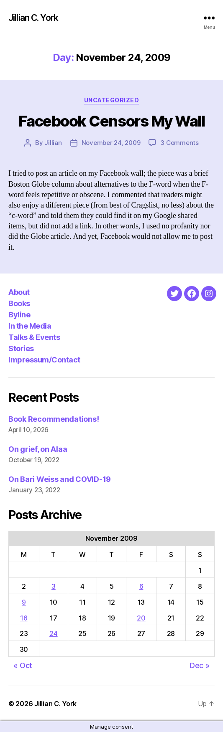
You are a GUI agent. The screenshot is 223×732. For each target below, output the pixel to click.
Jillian (53, 143)
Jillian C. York (33, 17)
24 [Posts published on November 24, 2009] (53, 633)
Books (19, 303)
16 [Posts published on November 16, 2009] (23, 618)
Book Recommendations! (53, 419)
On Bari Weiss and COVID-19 (59, 479)
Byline (19, 314)
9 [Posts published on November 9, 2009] (24, 602)
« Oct (22, 665)
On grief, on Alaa (37, 449)
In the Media (29, 326)
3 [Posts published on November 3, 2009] (53, 586)
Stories (21, 348)
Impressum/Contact (44, 359)
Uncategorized (111, 100)
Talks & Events (34, 337)
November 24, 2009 (111, 143)
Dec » (200, 665)
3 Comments (179, 143)
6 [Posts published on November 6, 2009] (141, 586)
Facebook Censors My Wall (111, 121)
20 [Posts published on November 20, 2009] (141, 618)
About (19, 292)
